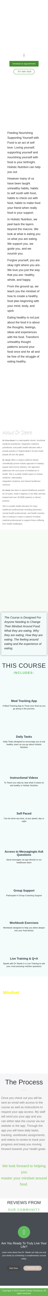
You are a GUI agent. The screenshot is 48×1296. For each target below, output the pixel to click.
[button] (24, 55)
